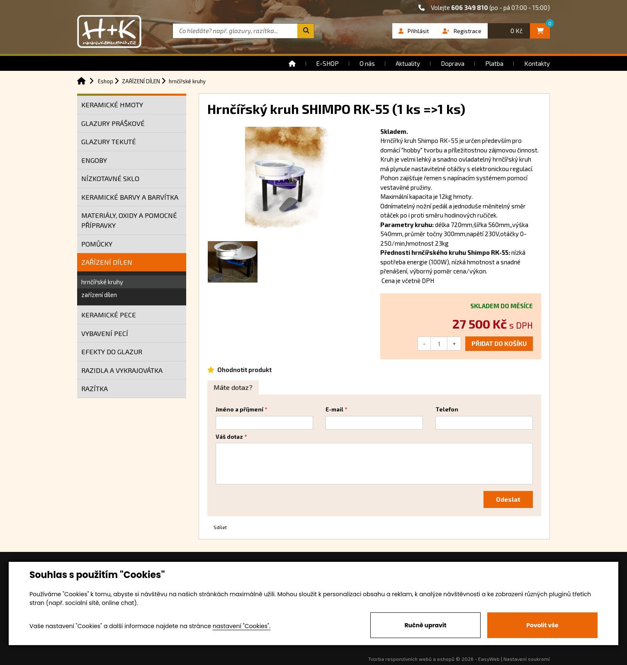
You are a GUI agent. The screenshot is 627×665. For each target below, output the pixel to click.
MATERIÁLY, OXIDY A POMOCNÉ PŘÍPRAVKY (129, 220)
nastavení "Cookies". (241, 626)
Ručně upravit (425, 625)
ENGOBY (94, 160)
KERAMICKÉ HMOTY (112, 105)
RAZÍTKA (94, 388)
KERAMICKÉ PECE (108, 315)
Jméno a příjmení (239, 409)
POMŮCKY (96, 244)
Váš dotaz (229, 436)
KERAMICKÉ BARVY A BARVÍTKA (129, 197)
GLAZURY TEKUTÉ (108, 141)
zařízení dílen (99, 294)
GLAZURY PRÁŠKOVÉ (113, 123)
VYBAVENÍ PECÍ (104, 333)
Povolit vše (542, 625)
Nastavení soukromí (526, 659)
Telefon (446, 409)
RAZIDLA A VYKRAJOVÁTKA (122, 370)
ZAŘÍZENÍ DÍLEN (106, 262)
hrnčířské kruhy (102, 281)
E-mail (334, 409)
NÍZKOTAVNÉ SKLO (110, 178)
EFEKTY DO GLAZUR (111, 351)
